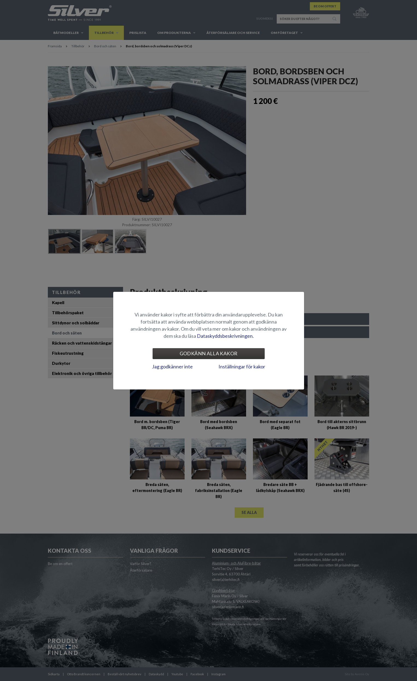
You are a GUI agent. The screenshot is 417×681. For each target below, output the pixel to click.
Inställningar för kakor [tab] (241, 366)
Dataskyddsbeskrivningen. (225, 336)
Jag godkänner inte (172, 366)
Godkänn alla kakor (208, 353)
